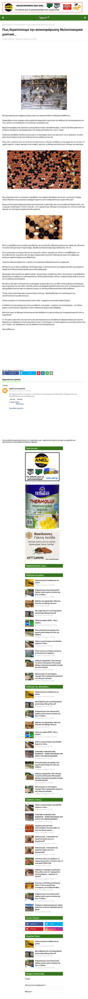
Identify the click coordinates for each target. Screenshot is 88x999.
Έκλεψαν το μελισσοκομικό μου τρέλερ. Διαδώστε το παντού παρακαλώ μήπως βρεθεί (49, 907)
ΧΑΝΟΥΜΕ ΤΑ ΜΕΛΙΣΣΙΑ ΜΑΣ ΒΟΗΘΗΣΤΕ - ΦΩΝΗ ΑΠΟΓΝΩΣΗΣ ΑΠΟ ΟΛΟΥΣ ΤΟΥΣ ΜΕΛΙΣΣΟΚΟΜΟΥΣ (49, 754)
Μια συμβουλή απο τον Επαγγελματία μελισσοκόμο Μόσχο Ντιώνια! (48, 612)
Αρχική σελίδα (7, 25)
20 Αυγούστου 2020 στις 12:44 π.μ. (21, 391)
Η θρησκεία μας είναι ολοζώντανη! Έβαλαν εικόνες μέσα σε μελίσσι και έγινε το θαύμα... (47, 592)
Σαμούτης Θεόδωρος (17, 389)
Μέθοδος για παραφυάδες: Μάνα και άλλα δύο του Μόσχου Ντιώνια (47, 602)
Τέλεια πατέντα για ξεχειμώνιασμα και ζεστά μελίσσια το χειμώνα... (48, 652)
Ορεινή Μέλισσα (9, 39)
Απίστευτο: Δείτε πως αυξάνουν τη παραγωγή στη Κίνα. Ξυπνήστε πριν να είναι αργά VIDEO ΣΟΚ (49, 861)
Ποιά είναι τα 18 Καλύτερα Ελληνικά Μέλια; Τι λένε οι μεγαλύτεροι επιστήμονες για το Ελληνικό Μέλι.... (48, 885)
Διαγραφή (19, 399)
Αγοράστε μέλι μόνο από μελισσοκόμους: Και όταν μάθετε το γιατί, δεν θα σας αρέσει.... (47, 828)
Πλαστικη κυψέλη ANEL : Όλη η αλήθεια (46, 621)
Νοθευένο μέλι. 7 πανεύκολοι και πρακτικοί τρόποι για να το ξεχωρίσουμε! (46, 839)
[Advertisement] (44, 59)
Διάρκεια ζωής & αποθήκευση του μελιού (47, 581)
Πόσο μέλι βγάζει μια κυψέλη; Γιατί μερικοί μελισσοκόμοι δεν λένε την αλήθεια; (47, 632)
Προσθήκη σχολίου (16, 408)
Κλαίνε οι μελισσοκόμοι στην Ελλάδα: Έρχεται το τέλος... (48, 642)
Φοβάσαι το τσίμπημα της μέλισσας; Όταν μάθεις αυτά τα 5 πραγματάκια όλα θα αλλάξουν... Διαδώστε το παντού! (47, 873)
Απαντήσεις (15, 402)
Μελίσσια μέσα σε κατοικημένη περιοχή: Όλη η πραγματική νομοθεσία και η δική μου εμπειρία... (48, 676)
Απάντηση (12, 399)
